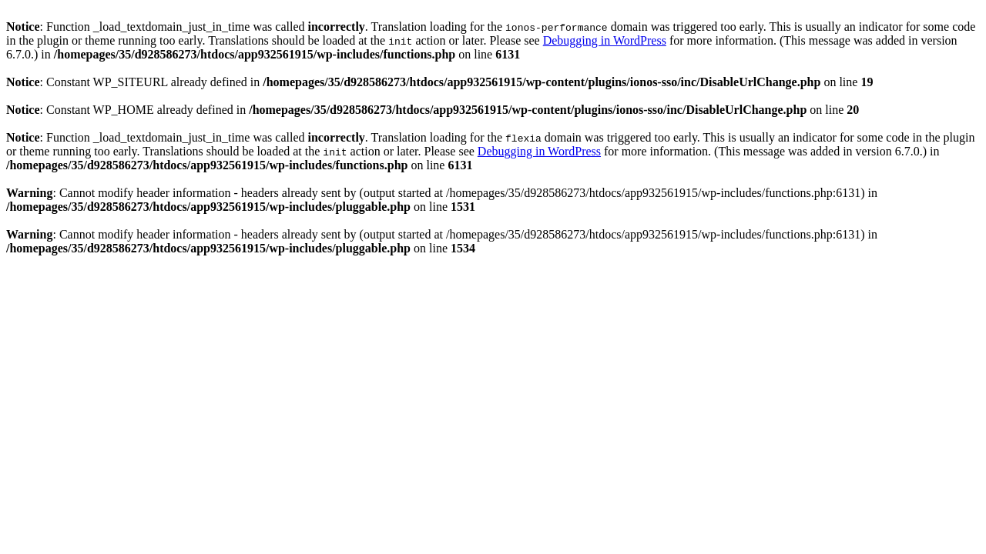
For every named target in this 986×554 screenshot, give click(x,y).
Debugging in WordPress (604, 40)
